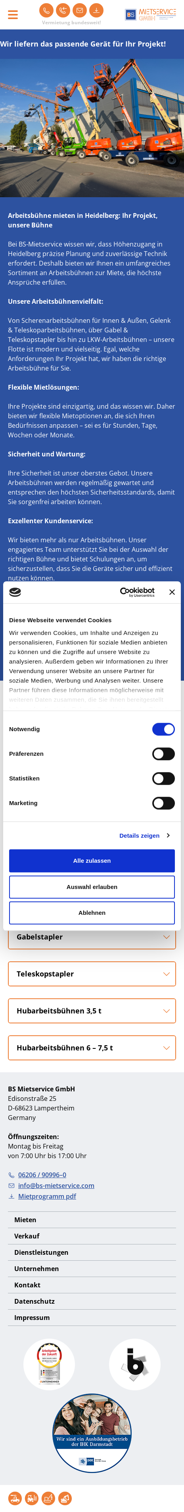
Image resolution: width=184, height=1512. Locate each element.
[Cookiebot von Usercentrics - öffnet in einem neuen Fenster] (120, 592)
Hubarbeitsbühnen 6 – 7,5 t (65, 1047)
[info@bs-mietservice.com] (80, 10)
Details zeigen (139, 835)
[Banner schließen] (172, 592)
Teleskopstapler (45, 973)
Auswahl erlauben (92, 886)
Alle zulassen (92, 860)
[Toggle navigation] (13, 14)
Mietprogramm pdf (42, 1196)
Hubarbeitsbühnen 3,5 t (59, 1010)
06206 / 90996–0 (37, 1174)
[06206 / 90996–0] (46, 10)
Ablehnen (92, 912)
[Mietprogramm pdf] (96, 10)
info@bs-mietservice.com (51, 1185)
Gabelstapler (40, 936)
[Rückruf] (63, 10)
